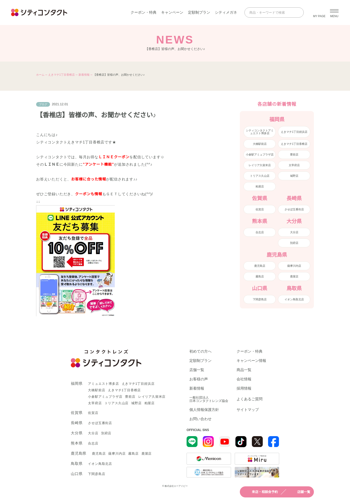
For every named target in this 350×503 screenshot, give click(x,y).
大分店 (294, 232)
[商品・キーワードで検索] (270, 12)
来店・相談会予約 (261, 492)
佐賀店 (260, 209)
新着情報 (84, 74)
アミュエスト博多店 (103, 383)
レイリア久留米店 (260, 165)
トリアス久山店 (259, 175)
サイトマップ (248, 410)
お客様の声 (198, 379)
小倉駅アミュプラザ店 (260, 154)
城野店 (294, 175)
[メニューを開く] (334, 12)
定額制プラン (199, 12)
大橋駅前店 (260, 144)
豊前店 (294, 154)
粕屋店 (260, 186)
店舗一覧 (299, 492)
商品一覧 (244, 370)
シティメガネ (226, 12)
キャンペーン (172, 12)
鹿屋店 (294, 276)
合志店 (260, 232)
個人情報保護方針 (204, 410)
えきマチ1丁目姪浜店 (294, 132)
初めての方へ (200, 351)
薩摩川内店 (294, 265)
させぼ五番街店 (294, 209)
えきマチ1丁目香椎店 (61, 74)
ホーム (40, 74)
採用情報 (244, 388)
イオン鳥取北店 (294, 299)
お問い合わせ (200, 419)
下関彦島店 (260, 299)
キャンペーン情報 (251, 361)
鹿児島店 (259, 265)
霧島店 (260, 276)
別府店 (294, 243)
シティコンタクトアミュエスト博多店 (260, 132)
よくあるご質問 (249, 399)
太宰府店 (294, 165)
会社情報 (244, 379)
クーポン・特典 (143, 12)
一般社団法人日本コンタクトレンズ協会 (208, 399)
